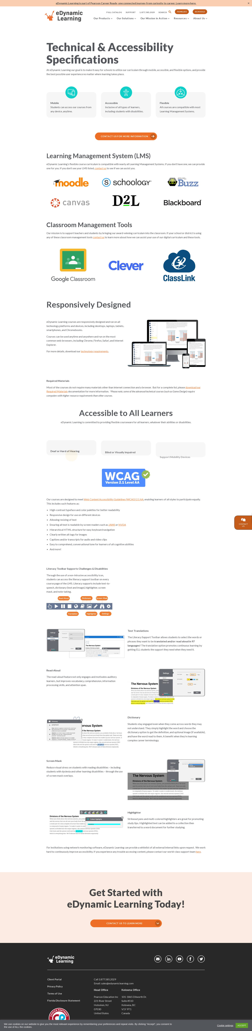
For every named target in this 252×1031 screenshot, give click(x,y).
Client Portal (54, 979)
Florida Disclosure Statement (63, 1000)
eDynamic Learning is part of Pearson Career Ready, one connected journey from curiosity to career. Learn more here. (126, 3)
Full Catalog (114, 12)
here (185, 851)
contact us (88, 168)
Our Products (102, 18)
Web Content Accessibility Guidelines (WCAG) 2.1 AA (101, 499)
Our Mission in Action (153, 18)
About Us (199, 18)
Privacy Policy (55, 986)
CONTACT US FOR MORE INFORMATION (112, 136)
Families (182, 11)
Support (131, 12)
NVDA (109, 524)
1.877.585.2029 (147, 12)
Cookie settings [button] (225, 1025)
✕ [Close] (249, 3)
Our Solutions (125, 18)
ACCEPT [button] (242, 1025)
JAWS (99, 524)
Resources (180, 18)
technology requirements (82, 351)
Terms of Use (54, 993)
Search (162, 12)
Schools (200, 11)
